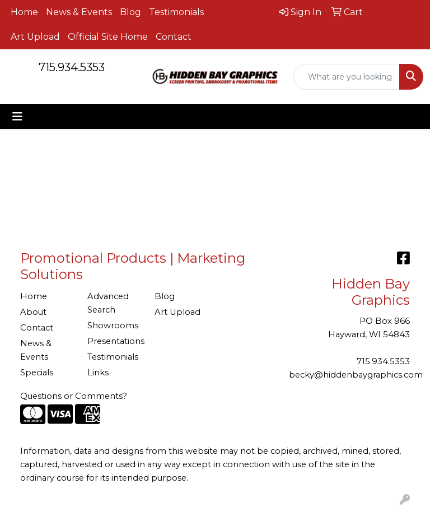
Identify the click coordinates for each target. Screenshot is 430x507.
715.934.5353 (72, 67)
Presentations (114, 341)
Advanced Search (108, 303)
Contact (173, 36)
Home (24, 12)
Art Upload (35, 36)
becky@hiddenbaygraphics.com (356, 375)
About (33, 312)
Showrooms (112, 325)
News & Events (79, 12)
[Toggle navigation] (17, 116)
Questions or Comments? (73, 396)
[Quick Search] (346, 77)
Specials (36, 373)
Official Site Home (108, 36)
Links (98, 373)
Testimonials (176, 12)
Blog (130, 12)
